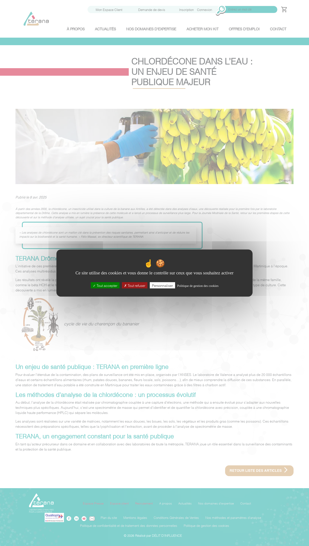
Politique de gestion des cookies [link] (197, 286)
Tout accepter (105, 285)
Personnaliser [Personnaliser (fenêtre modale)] (162, 285)
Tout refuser (134, 285)
